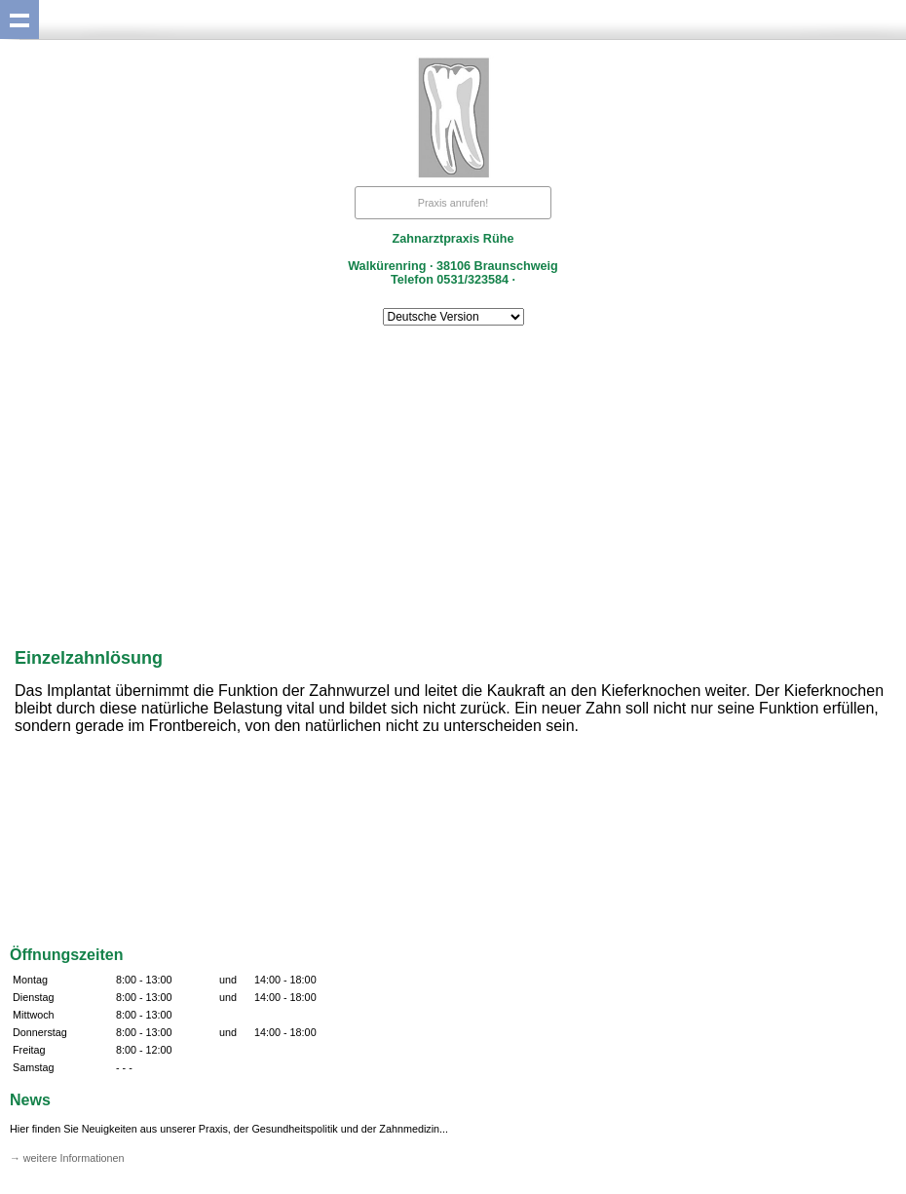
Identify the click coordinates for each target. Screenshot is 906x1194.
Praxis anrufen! (453, 203)
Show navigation (19, 19)
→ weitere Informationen (67, 1158)
